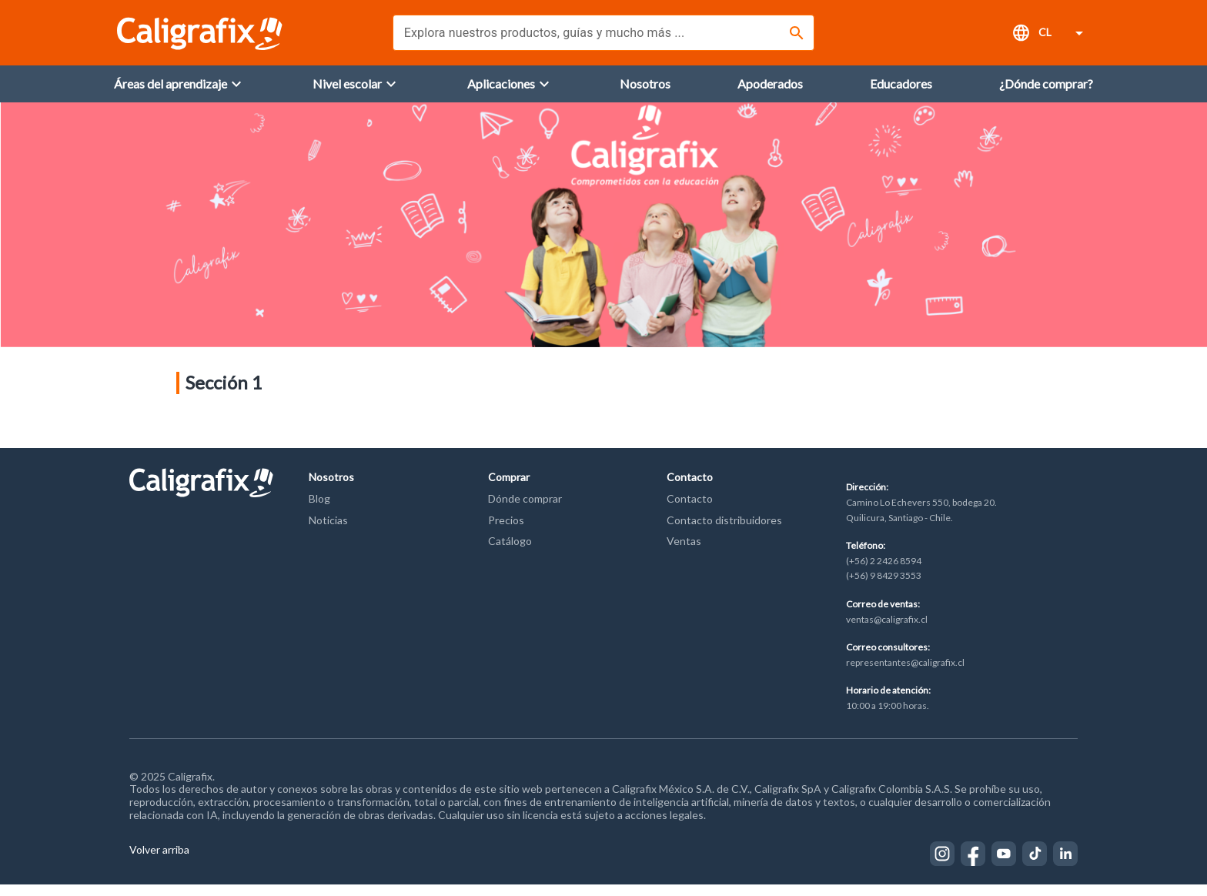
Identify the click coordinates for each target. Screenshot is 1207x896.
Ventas (684, 552)
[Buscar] (796, 33)
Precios (506, 531)
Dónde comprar (525, 510)
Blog (319, 510)
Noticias (328, 531)
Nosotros (331, 488)
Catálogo (510, 552)
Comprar (509, 488)
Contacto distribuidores (724, 531)
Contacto (690, 488)
